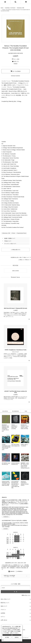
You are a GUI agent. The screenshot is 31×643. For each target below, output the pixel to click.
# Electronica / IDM (6, 233)
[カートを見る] (26, 2)
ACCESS (5, 528)
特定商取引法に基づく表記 (17, 257)
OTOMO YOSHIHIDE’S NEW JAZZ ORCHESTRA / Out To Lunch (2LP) (6, 447)
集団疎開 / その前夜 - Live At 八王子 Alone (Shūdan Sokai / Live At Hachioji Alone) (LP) (25, 466)
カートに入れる (15, 71)
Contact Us (5, 516)
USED (26, 411)
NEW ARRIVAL (5, 411)
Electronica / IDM (20, 7)
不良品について (7, 241)
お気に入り (15, 61)
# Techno (13, 233)
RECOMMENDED (15, 411)
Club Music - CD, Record (10, 7)
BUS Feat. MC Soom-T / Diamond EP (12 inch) (15, 308)
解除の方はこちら (26, 595)
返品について (27, 257)
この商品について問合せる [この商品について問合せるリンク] (24, 259)
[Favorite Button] (29, 319)
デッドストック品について (10, 243)
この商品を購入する (15, 249)
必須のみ (16, 637)
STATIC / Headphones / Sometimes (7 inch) (15, 349)
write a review (15, 270)
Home (2, 7)
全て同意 (7, 637)
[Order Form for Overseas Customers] (15, 76)
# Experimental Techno (21, 233)
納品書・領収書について (9, 238)
